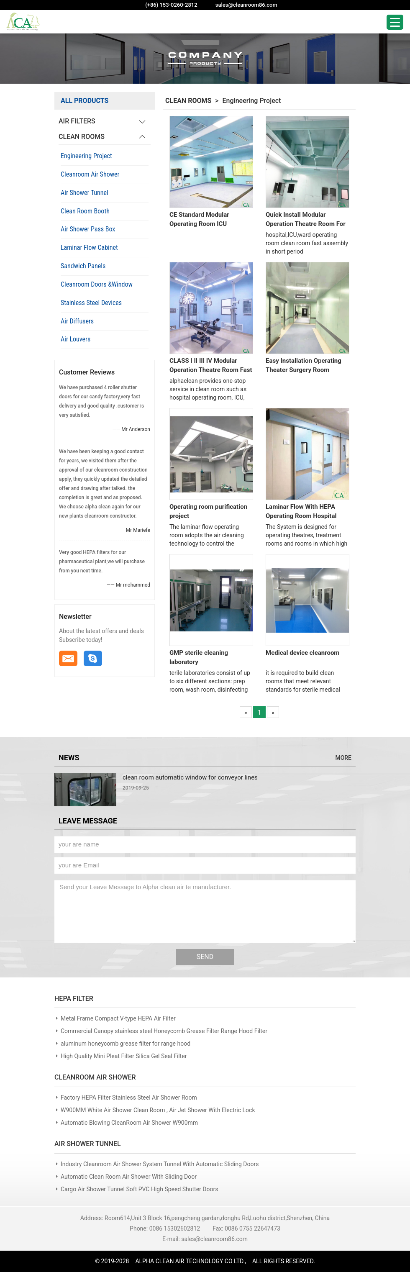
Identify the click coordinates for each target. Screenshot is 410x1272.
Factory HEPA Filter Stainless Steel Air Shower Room (129, 1097)
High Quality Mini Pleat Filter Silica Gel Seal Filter (124, 1056)
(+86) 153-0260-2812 (171, 5)
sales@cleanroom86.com (246, 5)
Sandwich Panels (83, 266)
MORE (343, 758)
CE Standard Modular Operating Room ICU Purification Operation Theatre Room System (200, 219)
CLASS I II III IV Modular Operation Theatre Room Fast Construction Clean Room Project (210, 365)
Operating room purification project (208, 511)
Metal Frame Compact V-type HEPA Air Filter (118, 1018)
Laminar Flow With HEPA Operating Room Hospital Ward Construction (301, 512)
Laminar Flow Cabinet (89, 247)
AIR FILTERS (77, 121)
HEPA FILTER (73, 999)
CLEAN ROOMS (82, 137)
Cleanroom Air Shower (90, 174)
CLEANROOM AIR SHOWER (95, 1077)
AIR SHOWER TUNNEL (87, 1144)
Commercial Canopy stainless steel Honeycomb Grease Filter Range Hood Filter (164, 1031)
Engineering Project (86, 156)
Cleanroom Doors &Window (97, 284)
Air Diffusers (77, 321)
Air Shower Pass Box (88, 229)
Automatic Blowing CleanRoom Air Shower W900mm (129, 1122)
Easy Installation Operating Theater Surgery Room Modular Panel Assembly (303, 365)
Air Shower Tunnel (84, 193)
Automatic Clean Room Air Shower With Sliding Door (129, 1176)
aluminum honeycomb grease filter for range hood (125, 1043)
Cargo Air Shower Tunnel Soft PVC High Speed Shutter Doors (139, 1189)
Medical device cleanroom (302, 653)
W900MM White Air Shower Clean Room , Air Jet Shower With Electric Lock (158, 1110)
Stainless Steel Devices (91, 303)
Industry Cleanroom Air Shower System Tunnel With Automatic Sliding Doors (160, 1164)
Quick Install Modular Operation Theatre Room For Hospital (306, 219)
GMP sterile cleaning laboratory (198, 657)
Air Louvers (75, 339)
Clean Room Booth (85, 211)
